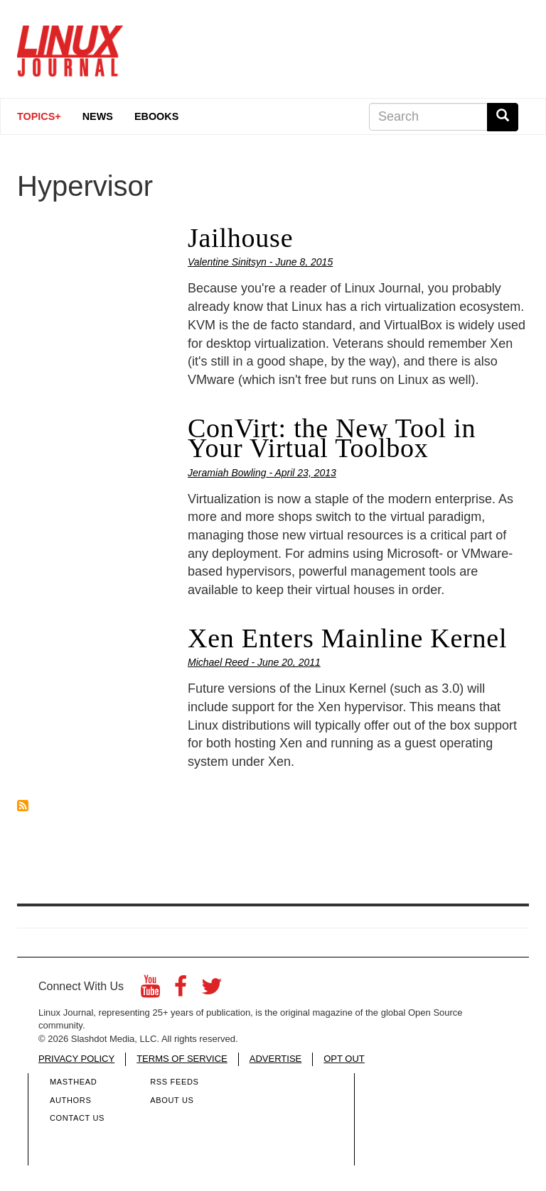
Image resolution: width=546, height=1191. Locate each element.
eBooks (156, 116)
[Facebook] (180, 990)
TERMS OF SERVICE (182, 1058)
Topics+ (39, 116)
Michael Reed (218, 662)
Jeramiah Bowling (227, 472)
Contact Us (77, 1118)
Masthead (73, 1081)
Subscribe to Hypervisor (22, 805)
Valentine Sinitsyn (227, 262)
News (97, 116)
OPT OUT (344, 1058)
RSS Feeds (174, 1081)
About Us (171, 1100)
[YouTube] (150, 990)
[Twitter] (212, 990)
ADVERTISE (275, 1058)
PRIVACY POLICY (76, 1058)
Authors (70, 1100)
